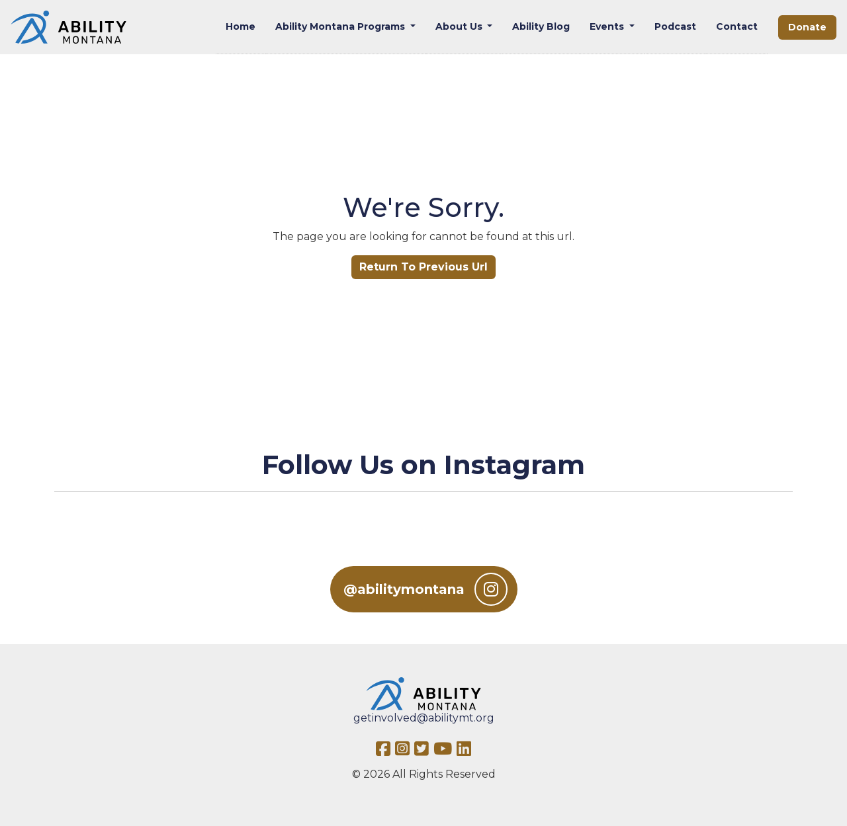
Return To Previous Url (423, 267)
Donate (807, 27)
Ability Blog (541, 26)
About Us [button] (460, 26)
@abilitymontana (425, 589)
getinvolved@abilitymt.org (423, 718)
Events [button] (608, 26)
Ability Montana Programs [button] (341, 26)
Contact (737, 26)
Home (240, 26)
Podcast (675, 26)
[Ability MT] (68, 27)
